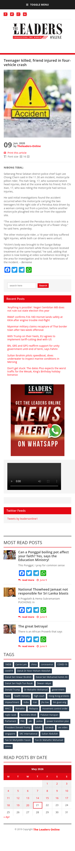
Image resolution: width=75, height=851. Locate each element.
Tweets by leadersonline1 (22, 518)
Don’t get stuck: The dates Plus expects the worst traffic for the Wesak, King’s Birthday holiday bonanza (36, 371)
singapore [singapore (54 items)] (10, 733)
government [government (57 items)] (58, 689)
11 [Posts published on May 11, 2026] (8, 798)
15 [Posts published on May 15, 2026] (47, 798)
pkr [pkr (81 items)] (30, 721)
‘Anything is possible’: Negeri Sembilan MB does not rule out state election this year (35, 309)
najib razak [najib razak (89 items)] (10, 714)
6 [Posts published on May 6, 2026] (27, 791)
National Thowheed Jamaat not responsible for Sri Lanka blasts (43, 591)
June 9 (42, 580)
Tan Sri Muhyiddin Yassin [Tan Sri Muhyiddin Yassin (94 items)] (18, 740)
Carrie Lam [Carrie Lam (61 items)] (21, 664)
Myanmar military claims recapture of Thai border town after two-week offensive (37, 328)
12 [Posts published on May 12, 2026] (17, 798)
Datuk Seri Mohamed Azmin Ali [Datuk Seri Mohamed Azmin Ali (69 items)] (52, 677)
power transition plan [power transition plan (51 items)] (58, 721)
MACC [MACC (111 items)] (8, 708)
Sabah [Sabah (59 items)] (38, 727)
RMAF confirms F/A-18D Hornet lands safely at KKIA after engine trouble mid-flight (35, 318)
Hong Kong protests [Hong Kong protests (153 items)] (59, 695)
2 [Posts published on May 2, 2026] (57, 783)
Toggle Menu (37, 4)
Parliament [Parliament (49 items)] (10, 721)
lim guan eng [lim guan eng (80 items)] (59, 702)
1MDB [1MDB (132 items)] (8, 664)
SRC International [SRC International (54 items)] (28, 733)
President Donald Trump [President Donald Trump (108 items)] (17, 727)
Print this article (15, 153)
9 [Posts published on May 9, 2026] (57, 791)
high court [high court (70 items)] (39, 695)
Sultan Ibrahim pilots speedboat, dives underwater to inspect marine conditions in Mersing (33, 359)
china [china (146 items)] (34, 664)
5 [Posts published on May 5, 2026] (18, 791)
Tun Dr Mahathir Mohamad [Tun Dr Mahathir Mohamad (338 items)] (49, 740)
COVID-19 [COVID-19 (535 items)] (62, 664)
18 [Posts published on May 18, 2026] (8, 805)
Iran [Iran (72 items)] (35, 702)
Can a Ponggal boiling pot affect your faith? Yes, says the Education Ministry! (43, 556)
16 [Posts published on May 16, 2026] (56, 798)
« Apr (7, 817)
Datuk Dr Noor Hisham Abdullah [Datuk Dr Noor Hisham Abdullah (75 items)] (33, 670)
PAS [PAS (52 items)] (23, 721)
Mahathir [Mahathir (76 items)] (20, 708)
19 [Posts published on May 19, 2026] (17, 805)
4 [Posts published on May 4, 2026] (8, 791)
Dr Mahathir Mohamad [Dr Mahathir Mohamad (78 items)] (36, 689)
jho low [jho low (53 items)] (45, 702)
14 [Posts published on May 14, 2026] (37, 798)
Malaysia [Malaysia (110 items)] (33, 708)
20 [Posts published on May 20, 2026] (27, 805)
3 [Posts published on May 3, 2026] (66, 783)
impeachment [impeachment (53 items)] (12, 702)
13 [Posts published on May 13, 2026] (27, 798)
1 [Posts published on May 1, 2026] (47, 783)
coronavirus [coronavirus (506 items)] (47, 664)
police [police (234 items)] (39, 721)
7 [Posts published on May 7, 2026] (37, 791)
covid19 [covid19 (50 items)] (9, 670)
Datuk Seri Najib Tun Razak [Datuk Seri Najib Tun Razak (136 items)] (19, 683)
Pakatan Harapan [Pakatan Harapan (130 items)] (49, 714)
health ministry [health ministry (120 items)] (22, 695)
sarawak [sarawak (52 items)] (49, 727)
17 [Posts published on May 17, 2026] (66, 798)
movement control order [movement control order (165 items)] (55, 708)
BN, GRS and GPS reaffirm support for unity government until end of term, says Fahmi (33, 347)
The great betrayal (33, 626)
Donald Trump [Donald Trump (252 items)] (12, 689)
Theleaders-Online (29, 146)
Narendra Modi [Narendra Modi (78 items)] (28, 714)
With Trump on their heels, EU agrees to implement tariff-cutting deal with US (31, 337)
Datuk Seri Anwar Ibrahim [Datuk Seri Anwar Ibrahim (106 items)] (18, 677)
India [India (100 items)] (26, 702)
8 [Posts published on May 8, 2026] (47, 791)
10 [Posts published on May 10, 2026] (66, 791)
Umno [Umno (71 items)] (8, 746)
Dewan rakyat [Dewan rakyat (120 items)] (44, 683)
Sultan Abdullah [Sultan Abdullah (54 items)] (50, 733)
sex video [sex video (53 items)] (63, 727)
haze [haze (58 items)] (7, 695)
